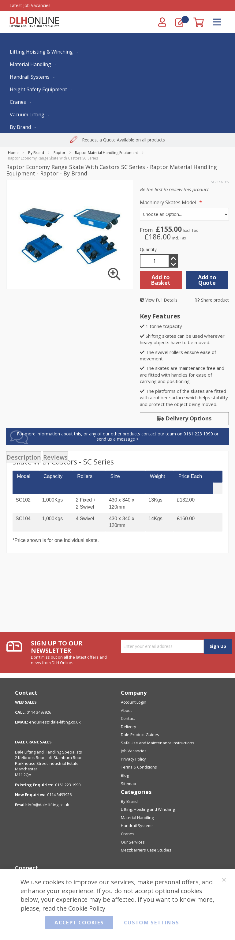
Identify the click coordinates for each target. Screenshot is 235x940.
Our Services (133, 842)
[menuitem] (42, 52)
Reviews (55, 457)
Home (13, 152)
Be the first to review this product (174, 189)
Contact (128, 718)
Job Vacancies (134, 751)
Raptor (59, 152)
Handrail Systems (137, 825)
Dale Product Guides (140, 734)
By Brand (36, 152)
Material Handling (137, 817)
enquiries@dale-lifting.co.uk (55, 722)
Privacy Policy (133, 759)
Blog (125, 775)
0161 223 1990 (67, 785)
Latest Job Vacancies (29, 5)
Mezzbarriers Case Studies (146, 850)
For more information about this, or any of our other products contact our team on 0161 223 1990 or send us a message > (117, 436)
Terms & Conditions (139, 767)
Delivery (128, 726)
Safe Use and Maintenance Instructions (157, 743)
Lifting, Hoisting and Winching (148, 809)
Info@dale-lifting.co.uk (48, 804)
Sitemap (128, 783)
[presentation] (23, 457)
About (126, 710)
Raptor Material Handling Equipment (106, 152)
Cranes (127, 834)
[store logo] (34, 22)
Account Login (133, 702)
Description (23, 457)
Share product (212, 300)
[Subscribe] (218, 646)
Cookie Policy (86, 908)
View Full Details (158, 300)
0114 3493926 (59, 794)
